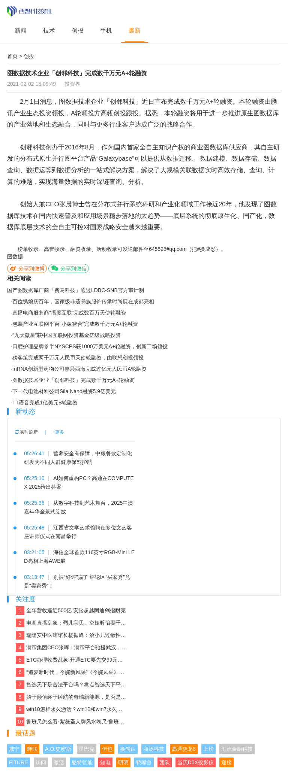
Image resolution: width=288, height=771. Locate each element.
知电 (105, 762)
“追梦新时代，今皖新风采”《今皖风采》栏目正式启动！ (71, 672)
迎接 (226, 762)
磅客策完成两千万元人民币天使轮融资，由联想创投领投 (78, 358)
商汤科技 (153, 749)
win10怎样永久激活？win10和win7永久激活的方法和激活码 (71, 709)
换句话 (128, 749)
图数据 (15, 256)
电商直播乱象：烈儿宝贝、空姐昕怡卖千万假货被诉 (71, 623)
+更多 (58, 432)
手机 (106, 30)
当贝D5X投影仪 (195, 762)
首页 (12, 56)
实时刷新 (26, 432)
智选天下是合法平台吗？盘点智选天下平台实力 (71, 684)
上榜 (208, 749)
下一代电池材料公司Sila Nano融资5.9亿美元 (64, 391)
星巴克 (86, 749)
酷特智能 (82, 762)
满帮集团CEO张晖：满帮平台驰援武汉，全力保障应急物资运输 (71, 647)
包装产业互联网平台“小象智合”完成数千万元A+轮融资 (75, 324)
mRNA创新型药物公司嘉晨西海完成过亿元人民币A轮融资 (79, 369)
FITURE (18, 762)
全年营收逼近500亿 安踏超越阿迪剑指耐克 (71, 610)
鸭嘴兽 (144, 762)
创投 (78, 30)
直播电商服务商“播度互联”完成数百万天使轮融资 (69, 313)
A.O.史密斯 (58, 749)
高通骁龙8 (184, 749)
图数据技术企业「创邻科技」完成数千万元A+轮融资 (73, 380)
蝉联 (32, 749)
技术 (49, 30)
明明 (123, 762)
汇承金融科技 (237, 749)
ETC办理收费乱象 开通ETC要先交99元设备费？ (71, 660)
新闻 (21, 30)
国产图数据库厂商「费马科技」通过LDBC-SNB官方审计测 (75, 290)
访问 (41, 762)
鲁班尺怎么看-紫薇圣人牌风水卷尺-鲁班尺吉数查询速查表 (71, 721)
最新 (135, 30)
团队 (164, 762)
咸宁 (14, 749)
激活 (59, 762)
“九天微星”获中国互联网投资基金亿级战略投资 (66, 335)
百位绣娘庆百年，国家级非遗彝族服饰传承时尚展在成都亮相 (83, 301)
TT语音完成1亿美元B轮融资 (45, 403)
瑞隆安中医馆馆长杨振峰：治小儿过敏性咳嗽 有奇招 (71, 635)
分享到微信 (69, 268)
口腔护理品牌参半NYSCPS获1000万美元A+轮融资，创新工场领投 (90, 346)
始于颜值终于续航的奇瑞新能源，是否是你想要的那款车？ (71, 697)
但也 (107, 749)
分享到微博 (27, 268)
